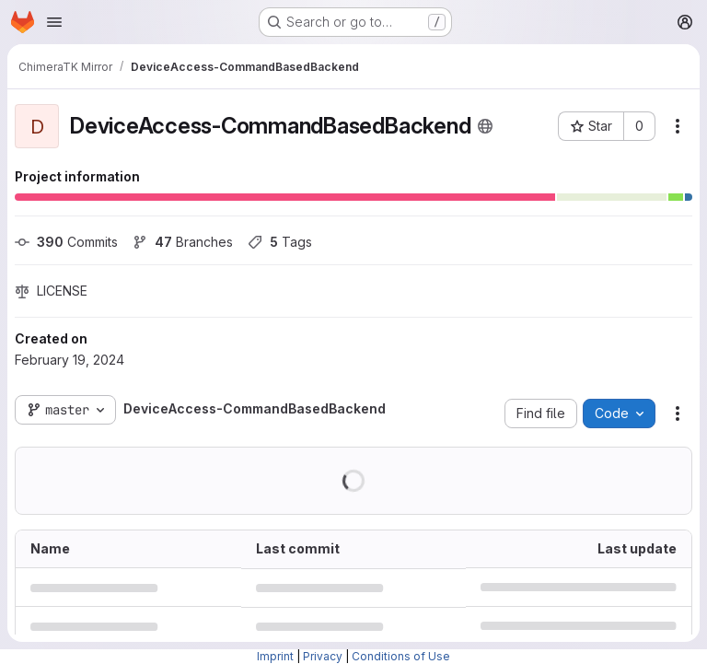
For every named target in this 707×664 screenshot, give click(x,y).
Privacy (322, 656)
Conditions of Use (401, 656)
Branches (183, 242)
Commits (66, 242)
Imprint (275, 656)
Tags (280, 242)
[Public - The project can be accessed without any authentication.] (485, 126)
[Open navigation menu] (54, 22)
